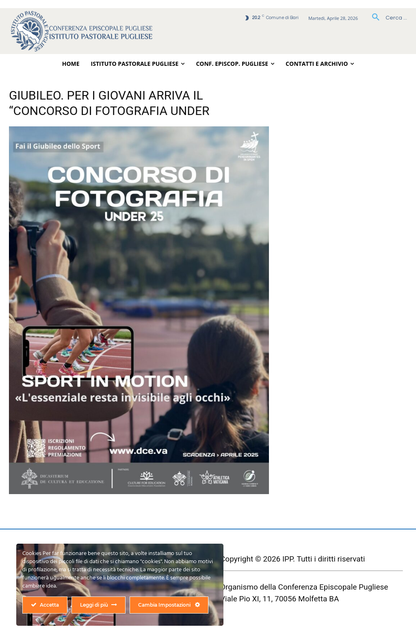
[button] (386, 18)
